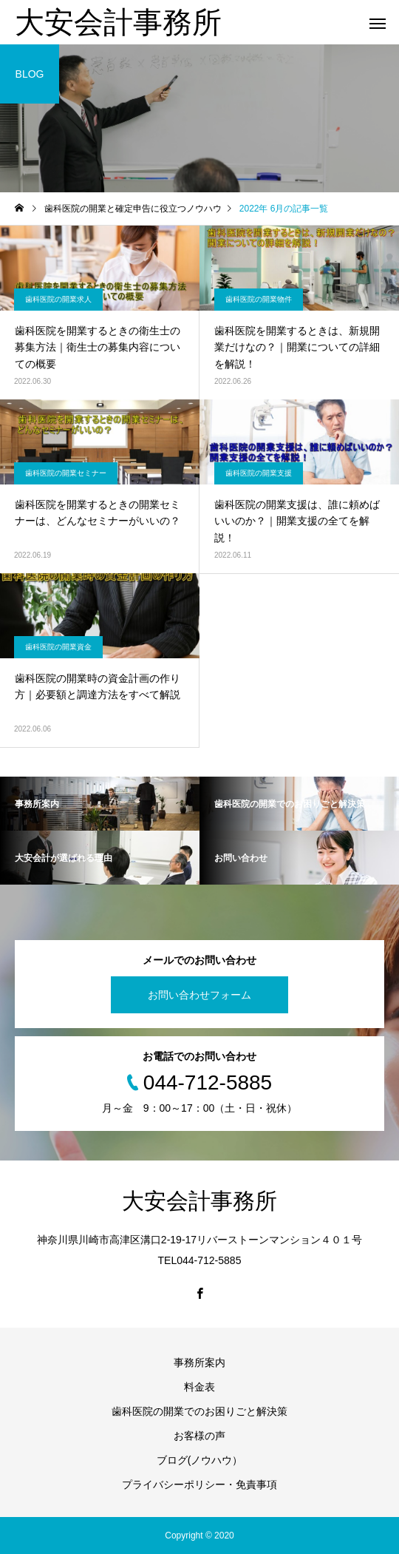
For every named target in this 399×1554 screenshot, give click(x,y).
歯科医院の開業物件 (258, 299)
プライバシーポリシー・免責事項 (199, 1484)
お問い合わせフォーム (199, 995)
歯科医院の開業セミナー (65, 473)
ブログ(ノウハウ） (200, 1460)
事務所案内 (199, 1362)
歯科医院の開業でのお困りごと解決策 (199, 1411)
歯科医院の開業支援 (258, 473)
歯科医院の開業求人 (58, 299)
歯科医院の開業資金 (58, 647)
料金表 (199, 1387)
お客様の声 (199, 1436)
